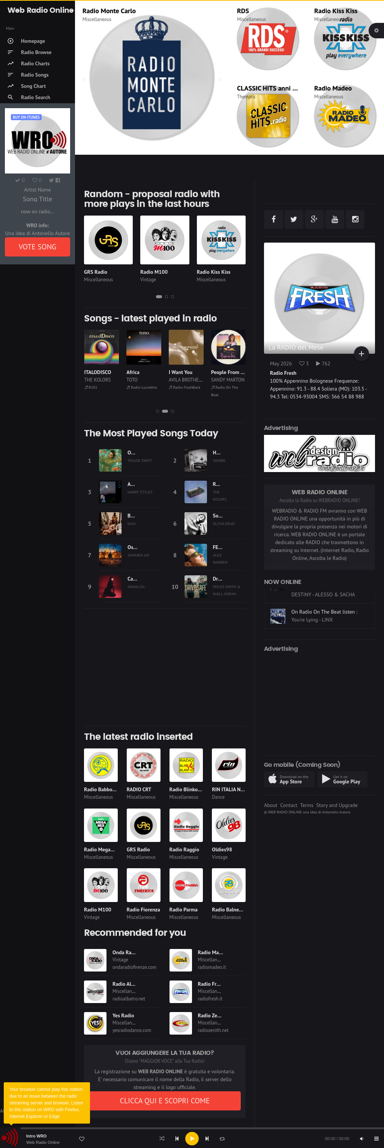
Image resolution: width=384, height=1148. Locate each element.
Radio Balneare (229, 909)
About (271, 805)
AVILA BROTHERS (186, 380)
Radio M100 (154, 272)
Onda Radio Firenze (134, 952)
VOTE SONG (38, 247)
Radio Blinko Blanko (192, 789)
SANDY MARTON (227, 380)
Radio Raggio (184, 849)
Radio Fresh (211, 984)
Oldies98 (222, 849)
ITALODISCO (97, 372)
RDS (243, 10)
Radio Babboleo (101, 789)
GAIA (132, 523)
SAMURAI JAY (139, 555)
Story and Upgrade (337, 805)
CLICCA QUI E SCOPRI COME (165, 1101)
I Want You (180, 372)
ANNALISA (136, 586)
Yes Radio (123, 1015)
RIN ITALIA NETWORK (236, 789)
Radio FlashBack (184, 387)
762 (323, 363)
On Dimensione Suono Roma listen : (323, 601)
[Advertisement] (165, 667)
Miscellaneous (96, 19)
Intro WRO (36, 1136)
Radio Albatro (127, 984)
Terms (306, 805)
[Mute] (361, 1138)
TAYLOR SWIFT (140, 460)
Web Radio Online (43, 1142)
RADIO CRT (139, 789)
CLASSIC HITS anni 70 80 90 (278, 88)
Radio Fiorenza (143, 909)
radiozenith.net (213, 1030)
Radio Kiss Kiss (335, 10)
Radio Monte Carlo (109, 10)
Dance (218, 797)
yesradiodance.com (131, 1030)
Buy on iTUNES (26, 117)
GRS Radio (95, 272)
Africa (133, 372)
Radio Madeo (333, 88)
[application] (192, 1138)
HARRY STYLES (140, 492)
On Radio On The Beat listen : (324, 630)
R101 (91, 387)
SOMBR (219, 460)
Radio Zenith (212, 1015)
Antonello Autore (336, 812)
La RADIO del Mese (296, 347)
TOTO (132, 380)
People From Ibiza (231, 372)
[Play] (192, 1138)
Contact (288, 805)
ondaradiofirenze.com (134, 967)
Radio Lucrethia (141, 387)
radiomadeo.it (212, 967)
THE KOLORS (97, 380)
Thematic (246, 97)
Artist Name (37, 189)
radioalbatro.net (128, 999)
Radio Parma (184, 909)
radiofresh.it (210, 999)
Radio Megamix (101, 849)
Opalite (136, 452)
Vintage (148, 279)
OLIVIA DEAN (224, 523)
